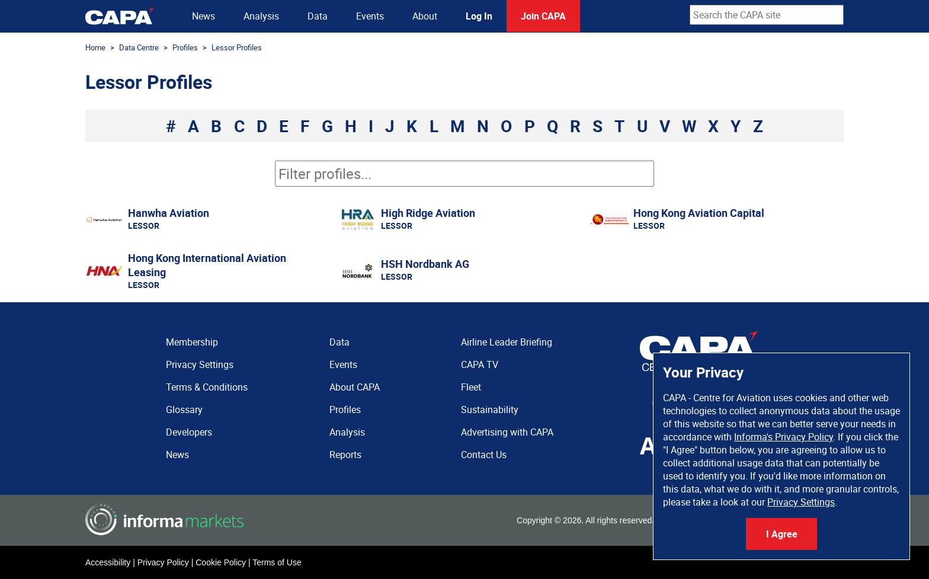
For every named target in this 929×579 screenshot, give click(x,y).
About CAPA (354, 387)
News (203, 16)
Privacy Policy (163, 562)
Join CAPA (543, 16)
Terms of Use (276, 562)
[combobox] (767, 15)
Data (317, 16)
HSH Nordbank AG (425, 264)
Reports (345, 454)
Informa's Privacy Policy (783, 436)
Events (370, 16)
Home (95, 47)
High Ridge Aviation (428, 213)
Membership (192, 341)
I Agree (781, 533)
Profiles (185, 47)
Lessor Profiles (237, 47)
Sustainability (489, 409)
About (424, 16)
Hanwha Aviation (168, 213)
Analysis (261, 16)
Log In (479, 16)
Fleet (471, 387)
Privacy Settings (801, 501)
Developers (189, 432)
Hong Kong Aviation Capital (698, 213)
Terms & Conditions (207, 387)
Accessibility (107, 562)
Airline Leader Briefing (506, 341)
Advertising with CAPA (507, 432)
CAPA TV (479, 364)
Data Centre (139, 47)
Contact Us (484, 454)
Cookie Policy (221, 562)
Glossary (184, 409)
